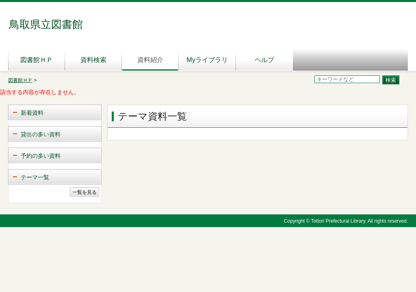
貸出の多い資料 (41, 134)
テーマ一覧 (35, 177)
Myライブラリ (207, 59)
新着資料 (32, 113)
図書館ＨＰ (36, 59)
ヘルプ (264, 59)
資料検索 (93, 59)
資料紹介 (150, 59)
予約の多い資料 (41, 155)
